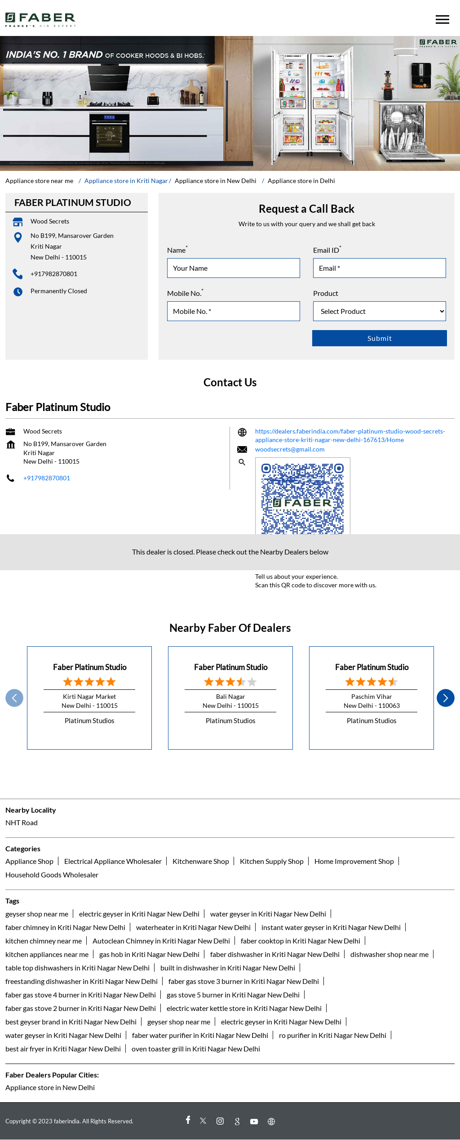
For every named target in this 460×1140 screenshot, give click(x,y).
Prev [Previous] (14, 697)
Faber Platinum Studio (89, 666)
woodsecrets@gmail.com (290, 448)
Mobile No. (185, 292)
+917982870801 (54, 273)
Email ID (327, 249)
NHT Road (21, 822)
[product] (379, 311)
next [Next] (446, 697)
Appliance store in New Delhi (50, 1087)
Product (325, 293)
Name (177, 249)
